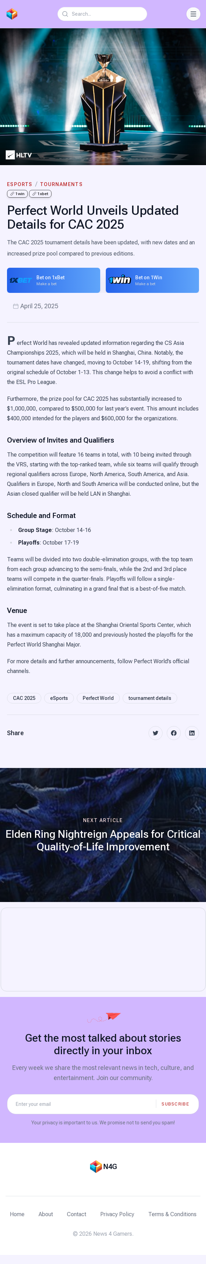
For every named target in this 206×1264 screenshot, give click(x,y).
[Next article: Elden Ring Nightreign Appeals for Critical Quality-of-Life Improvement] (103, 835)
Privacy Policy (117, 1214)
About (46, 1214)
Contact (76, 1214)
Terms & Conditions (172, 1214)
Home (17, 1214)
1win (17, 193)
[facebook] (174, 733)
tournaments (61, 184)
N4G (110, 1166)
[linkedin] (192, 733)
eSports (20, 184)
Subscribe (175, 1104)
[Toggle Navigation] (193, 14)
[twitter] (156, 733)
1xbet (40, 193)
